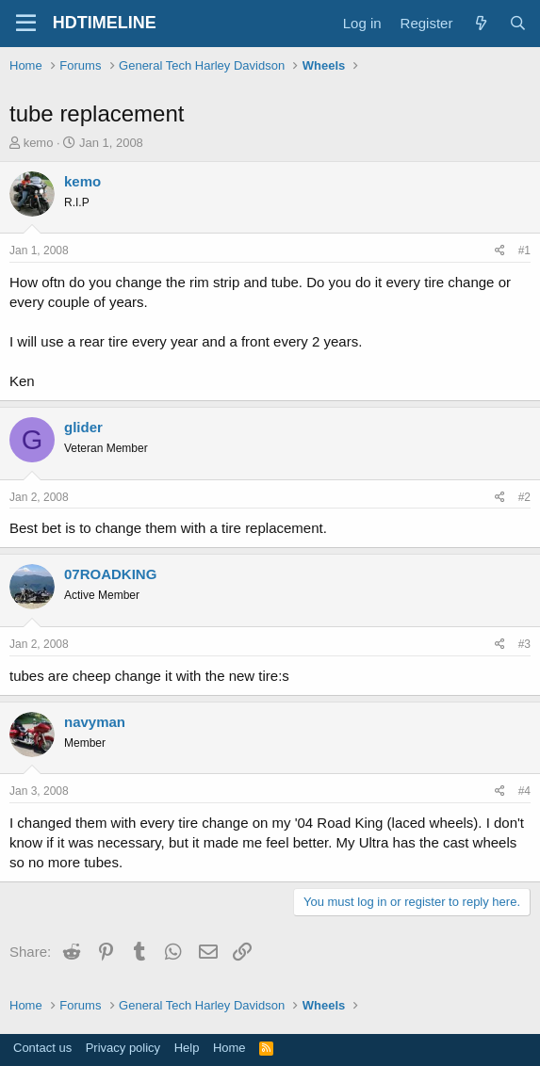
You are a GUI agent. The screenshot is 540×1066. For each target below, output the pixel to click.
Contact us (42, 1048)
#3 (524, 644)
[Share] (500, 251)
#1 (524, 250)
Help (187, 1048)
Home (229, 1048)
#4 (524, 791)
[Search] (517, 23)
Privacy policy (123, 1048)
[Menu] (26, 23)
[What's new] (480, 23)
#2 (524, 497)
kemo (39, 143)
